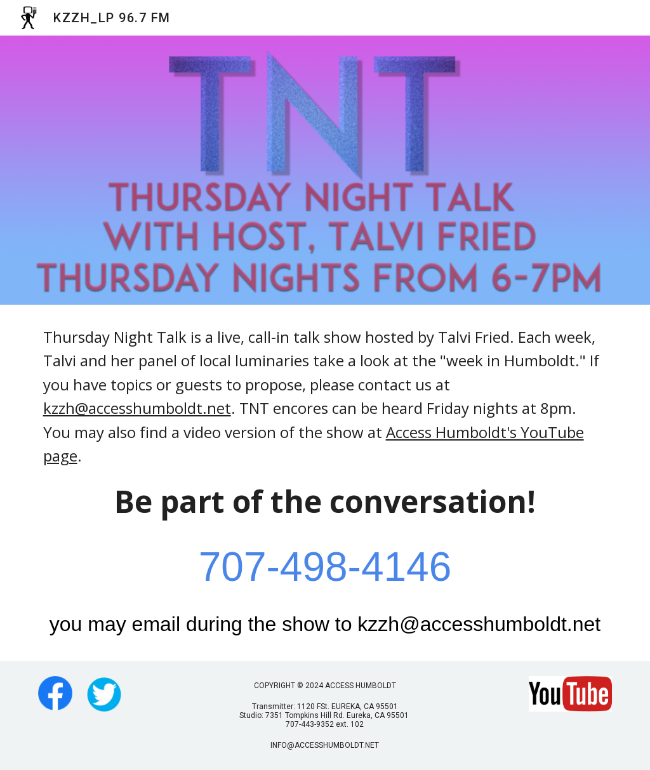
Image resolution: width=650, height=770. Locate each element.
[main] (325, 483)
